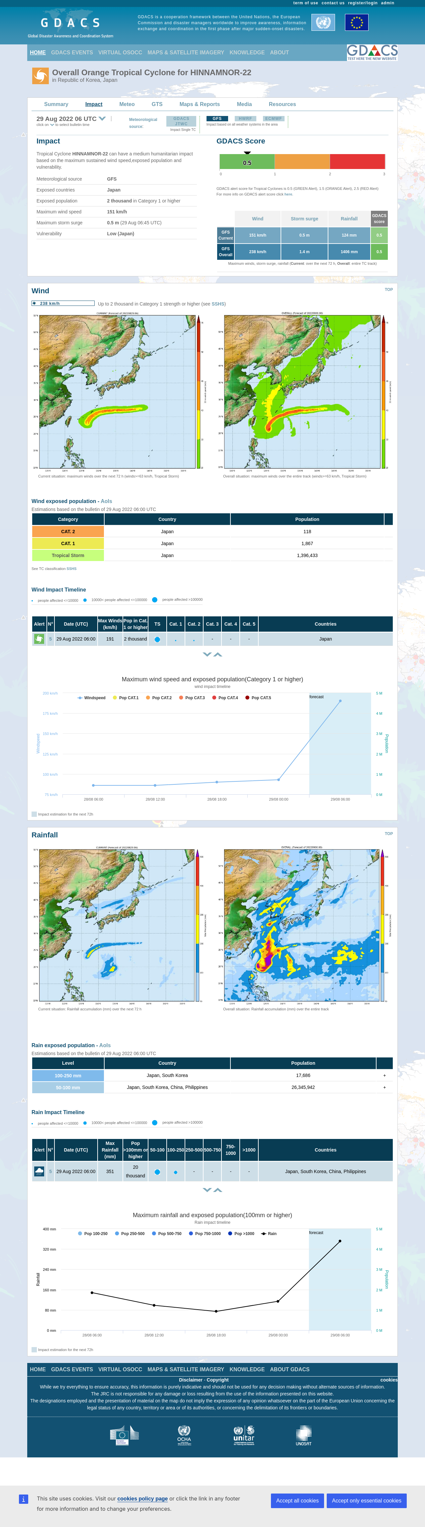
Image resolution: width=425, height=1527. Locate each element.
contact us (333, 3)
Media (244, 104)
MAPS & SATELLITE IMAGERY (185, 52)
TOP (389, 289)
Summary (56, 104)
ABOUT (279, 52)
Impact (94, 104)
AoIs (106, 501)
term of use (306, 3)
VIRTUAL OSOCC (120, 52)
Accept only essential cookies (366, 1500)
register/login (363, 3)
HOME (38, 52)
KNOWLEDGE (247, 52)
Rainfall (349, 218)
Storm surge (304, 218)
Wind (257, 218)
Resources (282, 104)
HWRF (245, 118)
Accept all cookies (297, 1500)
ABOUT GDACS (289, 1369)
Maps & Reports (200, 104)
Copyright (218, 1380)
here (288, 194)
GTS (157, 104)
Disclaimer (191, 1380)
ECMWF (273, 118)
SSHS (218, 304)
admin (387, 3)
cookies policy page (142, 1498)
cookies (389, 1380)
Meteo (127, 104)
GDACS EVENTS (72, 52)
